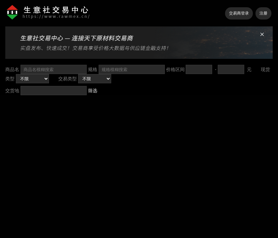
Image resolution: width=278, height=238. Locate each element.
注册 (263, 13)
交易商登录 (239, 13)
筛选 (92, 90)
